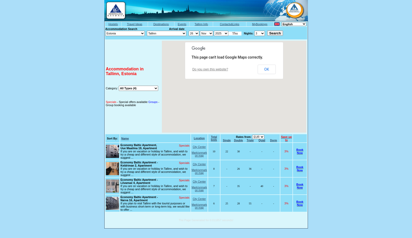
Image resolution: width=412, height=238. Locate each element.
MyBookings (259, 24)
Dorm (273, 140)
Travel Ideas (134, 24)
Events (182, 24)
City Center (199, 147)
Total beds (214, 138)
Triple (250, 140)
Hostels (113, 24)
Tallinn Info (201, 24)
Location (199, 138)
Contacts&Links (229, 24)
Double (238, 140)
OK (266, 69)
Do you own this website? (210, 69)
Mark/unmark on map (199, 154)
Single (227, 140)
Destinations (161, 24)
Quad (262, 140)
